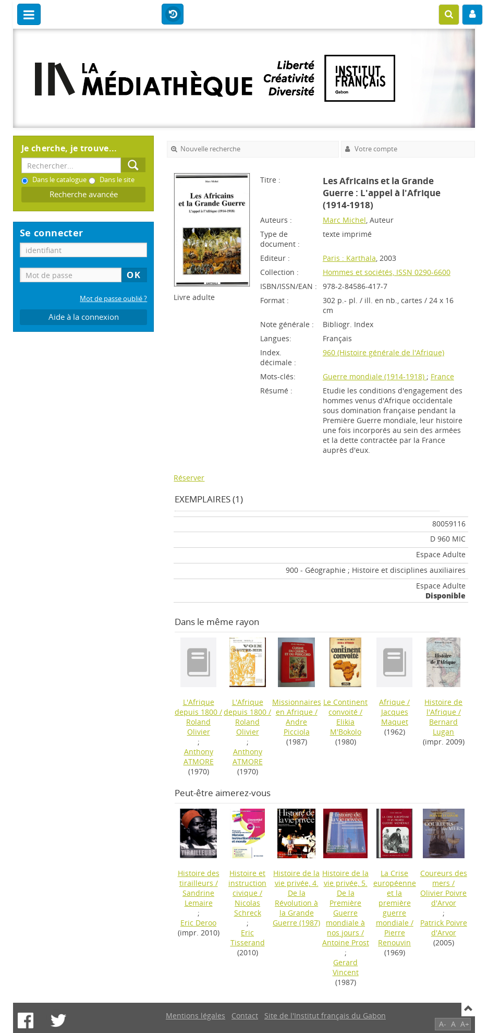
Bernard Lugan (443, 727)
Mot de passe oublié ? (113, 298)
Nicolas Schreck (247, 908)
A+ (464, 1024)
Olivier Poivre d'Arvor (443, 898)
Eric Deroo (198, 923)
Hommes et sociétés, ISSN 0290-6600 (386, 272)
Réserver (189, 478)
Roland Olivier (198, 727)
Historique (172, 14)
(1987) (296, 898)
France (442, 376)
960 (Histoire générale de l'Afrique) (383, 352)
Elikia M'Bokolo (345, 727)
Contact (244, 1015)
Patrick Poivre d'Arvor (443, 928)
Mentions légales (195, 1015)
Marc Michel (344, 220)
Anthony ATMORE (199, 756)
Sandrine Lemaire (198, 898)
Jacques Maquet (394, 717)
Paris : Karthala (349, 258)
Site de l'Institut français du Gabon (325, 1015)
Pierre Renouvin (394, 937)
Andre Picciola (297, 727)
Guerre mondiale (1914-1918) (374, 376)
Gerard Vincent (346, 967)
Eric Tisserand (247, 937)
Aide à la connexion (83, 316)
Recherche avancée (84, 194)
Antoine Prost (345, 942)
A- (442, 1024)
